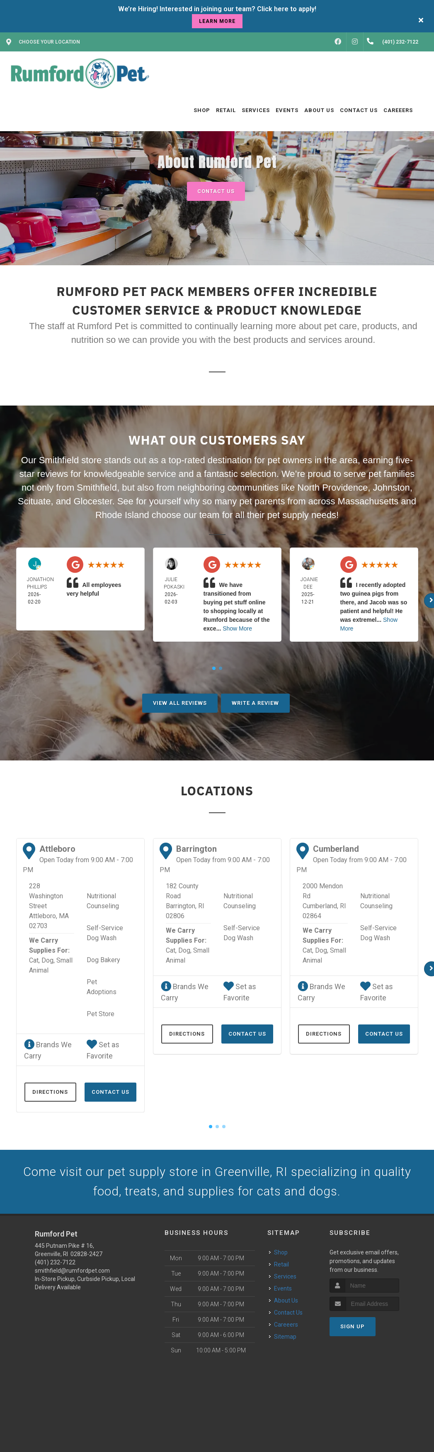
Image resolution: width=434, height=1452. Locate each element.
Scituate (34, 501)
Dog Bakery (103, 960)
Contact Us (216, 191)
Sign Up (352, 1327)
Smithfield (97, 487)
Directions (50, 1092)
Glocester (92, 501)
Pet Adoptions (101, 987)
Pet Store (100, 1014)
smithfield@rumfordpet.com (72, 1271)
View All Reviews (180, 703)
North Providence (332, 487)
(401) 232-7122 (55, 1263)
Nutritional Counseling (103, 901)
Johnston (391, 487)
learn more (217, 21)
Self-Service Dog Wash (105, 933)
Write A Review (255, 703)
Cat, (34, 960)
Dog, (48, 960)
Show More (237, 628)
